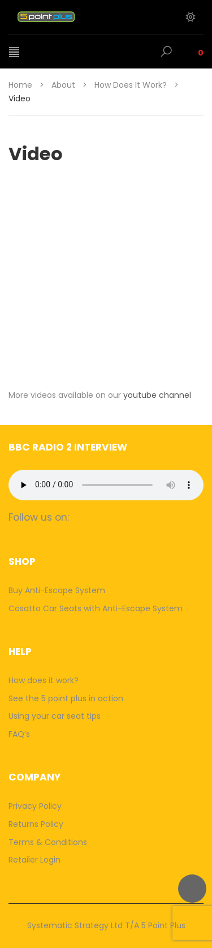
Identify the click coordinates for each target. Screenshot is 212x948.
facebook (84, 517)
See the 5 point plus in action (65, 698)
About (63, 85)
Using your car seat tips (54, 716)
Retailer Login (34, 859)
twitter (129, 517)
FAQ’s (19, 734)
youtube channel (157, 395)
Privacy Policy (35, 806)
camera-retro (106, 517)
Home (20, 85)
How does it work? (130, 85)
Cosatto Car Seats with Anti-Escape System (95, 608)
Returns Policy (35, 824)
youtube (151, 517)
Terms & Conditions (47, 842)
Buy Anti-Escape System (56, 590)
